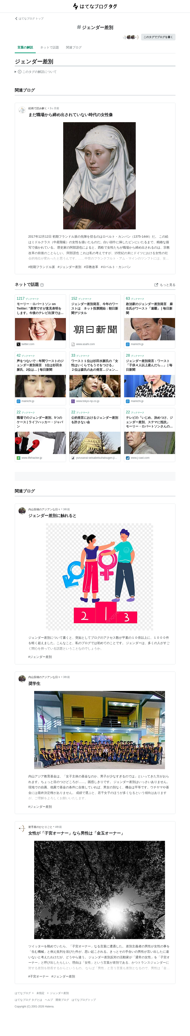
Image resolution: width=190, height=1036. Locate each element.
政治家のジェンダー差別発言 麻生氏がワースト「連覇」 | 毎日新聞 (149, 308)
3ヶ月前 (54, 108)
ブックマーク (28, 298)
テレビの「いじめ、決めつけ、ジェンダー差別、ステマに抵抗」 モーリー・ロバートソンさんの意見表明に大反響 (149, 422)
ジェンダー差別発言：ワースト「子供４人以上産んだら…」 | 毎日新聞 (149, 365)
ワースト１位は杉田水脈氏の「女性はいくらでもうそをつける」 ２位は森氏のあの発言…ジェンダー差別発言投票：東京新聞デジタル (94, 365)
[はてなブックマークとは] (42, 284)
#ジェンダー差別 (69, 267)
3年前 (66, 509)
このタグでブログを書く (158, 37)
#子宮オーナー (38, 976)
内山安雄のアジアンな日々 (44, 509)
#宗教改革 (91, 267)
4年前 (58, 827)
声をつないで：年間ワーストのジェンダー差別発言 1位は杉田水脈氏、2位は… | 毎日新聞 (40, 365)
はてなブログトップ (84, 999)
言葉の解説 (25, 47)
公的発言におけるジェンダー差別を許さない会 (94, 420)
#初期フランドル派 (41, 267)
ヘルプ (49, 999)
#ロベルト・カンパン (116, 267)
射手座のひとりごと (40, 827)
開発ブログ (62, 999)
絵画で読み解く (37, 108)
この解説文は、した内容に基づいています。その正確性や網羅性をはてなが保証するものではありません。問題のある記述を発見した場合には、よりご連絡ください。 (36, 72)
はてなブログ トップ (29, 18)
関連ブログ (74, 47)
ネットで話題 (49, 47)
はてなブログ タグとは (28, 999)
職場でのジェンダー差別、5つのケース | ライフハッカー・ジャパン (40, 422)
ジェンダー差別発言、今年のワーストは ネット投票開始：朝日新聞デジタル (94, 308)
